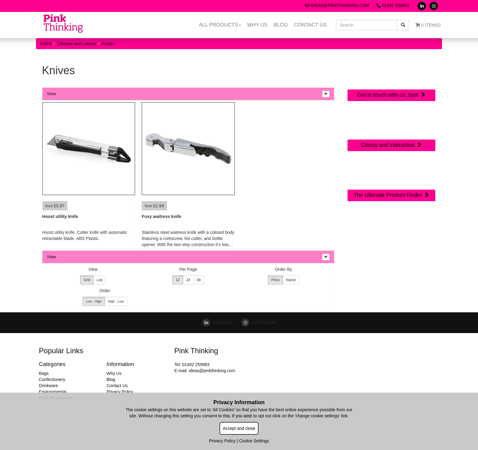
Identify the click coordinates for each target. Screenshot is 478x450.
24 (188, 280)
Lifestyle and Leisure (76, 43)
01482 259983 (392, 5)
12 (178, 280)
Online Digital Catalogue (391, 123)
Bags (44, 373)
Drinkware (48, 385)
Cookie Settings (254, 440)
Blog (281, 25)
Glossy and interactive (391, 145)
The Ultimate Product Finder (391, 195)
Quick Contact (391, 69)
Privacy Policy (120, 391)
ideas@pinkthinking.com (337, 5)
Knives (108, 43)
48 (199, 280)
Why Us (257, 25)
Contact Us (310, 25)
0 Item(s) (428, 25)
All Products (220, 25)
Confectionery (52, 379)
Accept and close (239, 428)
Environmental (52, 391)
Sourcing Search (391, 169)
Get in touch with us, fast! (391, 95)
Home (46, 43)
